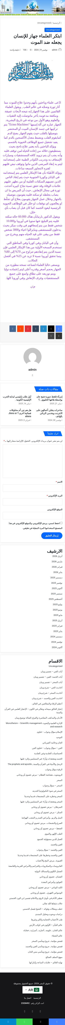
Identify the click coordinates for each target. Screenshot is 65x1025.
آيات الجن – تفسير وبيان (51, 671)
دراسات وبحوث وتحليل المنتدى (48, 914)
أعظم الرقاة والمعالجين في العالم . (46, 703)
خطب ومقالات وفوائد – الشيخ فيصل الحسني (42, 909)
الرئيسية (57, 23)
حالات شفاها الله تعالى (52, 903)
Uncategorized (44, 23)
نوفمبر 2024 (56, 642)
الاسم (59, 482)
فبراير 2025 (57, 626)
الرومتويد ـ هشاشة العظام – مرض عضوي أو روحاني (39, 775)
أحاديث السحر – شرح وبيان (50, 693)
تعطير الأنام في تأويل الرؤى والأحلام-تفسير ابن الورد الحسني (35, 898)
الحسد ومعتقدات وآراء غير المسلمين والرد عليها (41, 759)
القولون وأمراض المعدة (51, 882)
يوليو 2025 (57, 604)
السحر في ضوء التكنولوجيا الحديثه (47, 791)
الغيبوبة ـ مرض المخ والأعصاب (49, 860)
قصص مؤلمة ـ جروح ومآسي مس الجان (45, 952)
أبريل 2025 (57, 620)
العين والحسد (56, 844)
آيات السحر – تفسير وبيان (50, 682)
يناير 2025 (57, 631)
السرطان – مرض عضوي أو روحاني (46, 807)
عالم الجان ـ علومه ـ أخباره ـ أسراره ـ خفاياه (42, 930)
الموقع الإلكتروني (54, 509)
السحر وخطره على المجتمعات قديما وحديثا (43, 796)
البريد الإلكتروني (54, 495)
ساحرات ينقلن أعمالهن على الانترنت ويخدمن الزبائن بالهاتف (49, 413)
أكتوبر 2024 (57, 647)
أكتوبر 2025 (57, 588)
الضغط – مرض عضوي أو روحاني (48, 828)
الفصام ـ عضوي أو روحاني (51, 877)
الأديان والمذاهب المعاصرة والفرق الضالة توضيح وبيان (38, 718)
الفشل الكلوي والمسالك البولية (48, 871)
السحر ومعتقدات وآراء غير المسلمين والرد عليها (41, 801)
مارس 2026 (57, 561)
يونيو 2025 (57, 610)
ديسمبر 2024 (56, 636)
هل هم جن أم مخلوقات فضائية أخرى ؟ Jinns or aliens (19, 413)
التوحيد (59, 737)
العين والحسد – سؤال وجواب (49, 850)
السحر (59, 780)
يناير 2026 (57, 572)
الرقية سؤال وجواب (53, 769)
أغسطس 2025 (55, 599)
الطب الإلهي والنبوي (53, 834)
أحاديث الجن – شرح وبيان (51, 687)
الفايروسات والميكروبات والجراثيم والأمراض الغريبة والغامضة (35, 866)
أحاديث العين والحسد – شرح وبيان (47, 698)
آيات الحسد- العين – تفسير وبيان (48, 677)
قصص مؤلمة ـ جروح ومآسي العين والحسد (44, 946)
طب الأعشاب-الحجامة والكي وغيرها (46, 919)
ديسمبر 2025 (56, 577)
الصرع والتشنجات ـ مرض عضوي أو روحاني (43, 823)
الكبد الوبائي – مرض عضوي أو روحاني (45, 887)
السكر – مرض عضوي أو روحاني (48, 812)
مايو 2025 (58, 615)
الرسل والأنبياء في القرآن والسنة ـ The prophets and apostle (35, 764)
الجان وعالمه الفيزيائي (52, 742)
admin (54, 50)
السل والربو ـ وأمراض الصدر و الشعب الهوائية (42, 818)
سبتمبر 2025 (56, 593)
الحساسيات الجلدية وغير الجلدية (48, 753)
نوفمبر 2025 (56, 583)
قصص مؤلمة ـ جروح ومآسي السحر (47, 941)
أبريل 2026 (57, 556)
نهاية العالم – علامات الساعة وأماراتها (45, 962)
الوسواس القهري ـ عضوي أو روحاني (46, 893)
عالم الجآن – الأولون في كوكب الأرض (45, 925)
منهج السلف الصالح (54, 957)
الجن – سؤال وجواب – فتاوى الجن (47, 748)
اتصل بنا (27, 998)
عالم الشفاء (57, 935)
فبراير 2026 (57, 567)
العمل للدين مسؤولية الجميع (49, 839)
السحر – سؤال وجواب (52, 785)
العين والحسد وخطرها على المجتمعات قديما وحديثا (40, 855)
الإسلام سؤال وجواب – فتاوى (49, 732)
